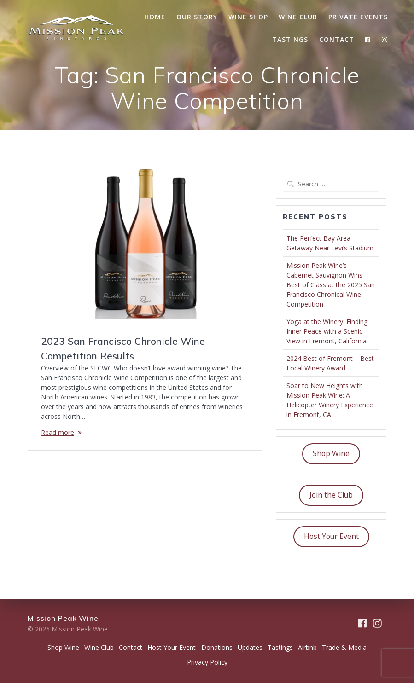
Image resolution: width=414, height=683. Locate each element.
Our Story (196, 16)
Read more (57, 432)
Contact (336, 39)
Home (154, 16)
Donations (217, 647)
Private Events (358, 16)
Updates (250, 647)
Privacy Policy (207, 662)
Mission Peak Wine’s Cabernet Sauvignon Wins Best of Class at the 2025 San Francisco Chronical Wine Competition (330, 284)
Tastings (290, 39)
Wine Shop (248, 16)
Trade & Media (344, 647)
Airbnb (307, 647)
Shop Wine (331, 453)
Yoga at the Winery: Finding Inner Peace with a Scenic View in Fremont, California (326, 331)
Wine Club (298, 16)
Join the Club (331, 495)
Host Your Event (331, 536)
